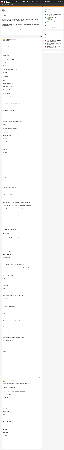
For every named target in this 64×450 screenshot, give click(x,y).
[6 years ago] (49, 41)
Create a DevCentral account (51, 37)
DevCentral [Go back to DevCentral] (2, 4)
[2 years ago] (49, 44)
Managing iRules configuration (52, 17)
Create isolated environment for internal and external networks (54, 43)
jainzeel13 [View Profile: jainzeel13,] (52, 15)
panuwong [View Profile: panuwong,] (52, 22)
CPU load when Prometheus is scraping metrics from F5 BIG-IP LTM (53, 21)
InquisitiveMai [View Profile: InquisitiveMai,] (53, 12)
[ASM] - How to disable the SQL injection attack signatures (53, 24)
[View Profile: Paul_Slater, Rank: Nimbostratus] (3, 10)
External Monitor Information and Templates (54, 40)
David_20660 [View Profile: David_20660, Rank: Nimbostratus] (8, 39)
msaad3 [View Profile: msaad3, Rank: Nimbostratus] (52, 44)
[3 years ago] (48, 35)
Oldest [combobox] (40, 36)
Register (58, 1)
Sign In (61, 1)
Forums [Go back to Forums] (6, 4)
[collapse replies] (1, 39)
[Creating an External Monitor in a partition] (7, 40)
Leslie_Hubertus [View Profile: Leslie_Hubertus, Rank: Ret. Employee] (53, 38)
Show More (53, 27)
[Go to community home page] (5, 2)
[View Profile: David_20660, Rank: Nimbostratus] (4, 40)
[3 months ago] (48, 12)
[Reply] (39, 32)
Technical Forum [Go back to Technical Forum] (10, 4)
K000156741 (48, 6)
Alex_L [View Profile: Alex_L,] (52, 19)
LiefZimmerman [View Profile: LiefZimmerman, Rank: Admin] (53, 41)
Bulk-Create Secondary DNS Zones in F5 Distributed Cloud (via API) (53, 46)
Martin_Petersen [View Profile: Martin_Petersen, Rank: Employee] (53, 47)
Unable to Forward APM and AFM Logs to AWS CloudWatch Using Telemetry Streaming (54, 14)
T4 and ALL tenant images (51, 11)
